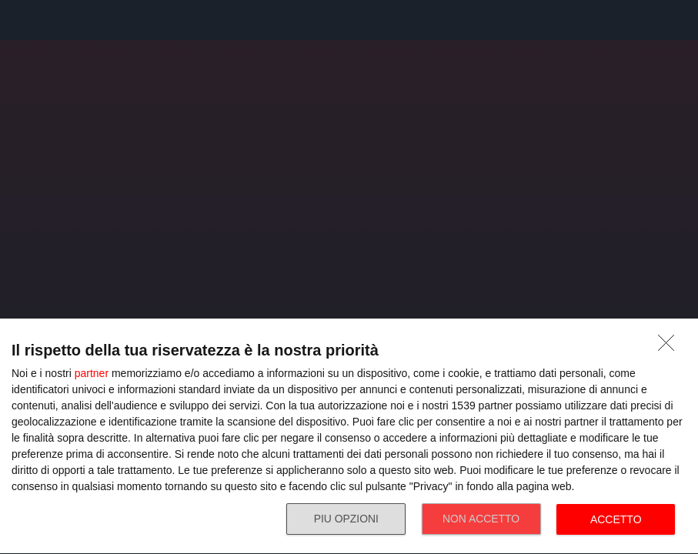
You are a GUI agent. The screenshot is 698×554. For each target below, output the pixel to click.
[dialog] (349, 436)
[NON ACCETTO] (670, 347)
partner (92, 373)
